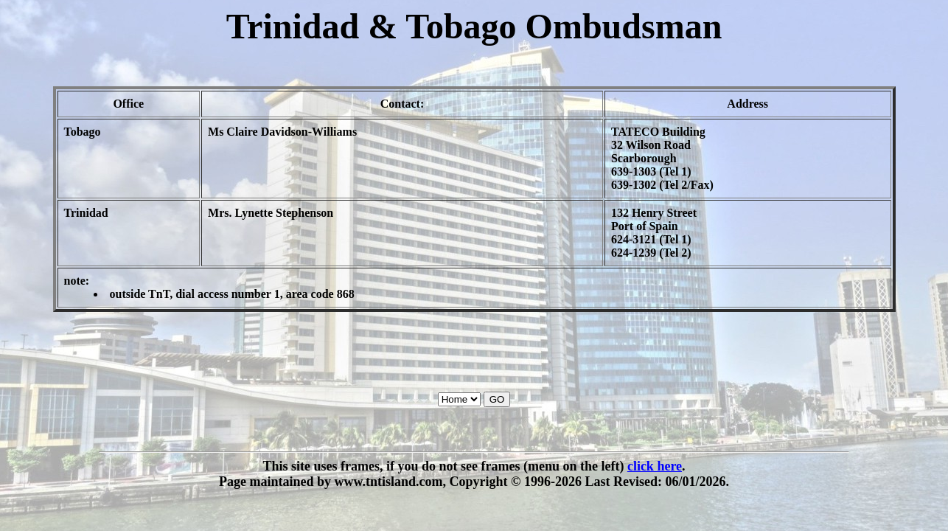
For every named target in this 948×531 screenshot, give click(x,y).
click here (654, 466)
